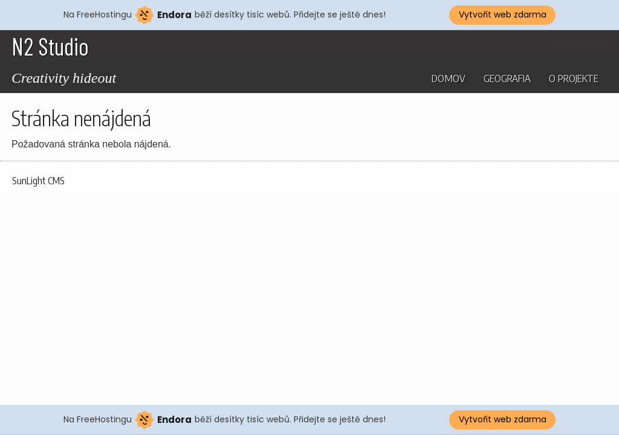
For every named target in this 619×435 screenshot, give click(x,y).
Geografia (507, 78)
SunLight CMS (38, 181)
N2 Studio (50, 45)
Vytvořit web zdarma (502, 14)
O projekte (573, 78)
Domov (448, 78)
